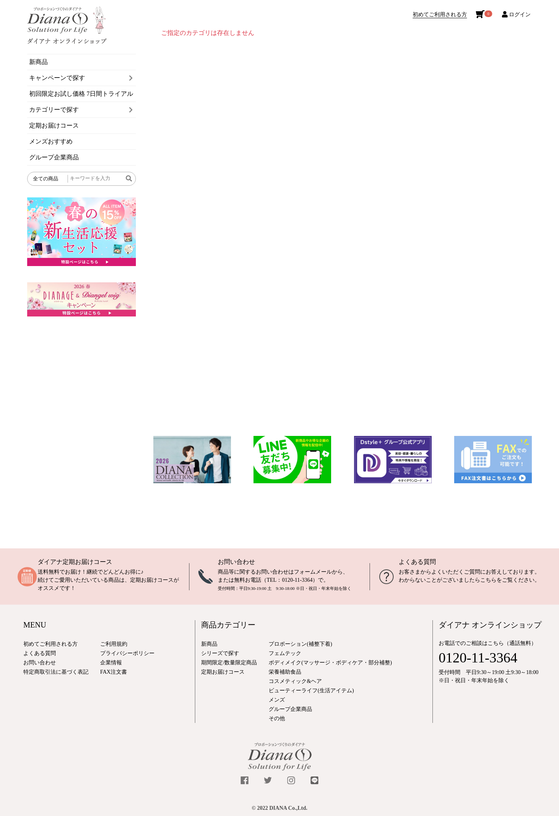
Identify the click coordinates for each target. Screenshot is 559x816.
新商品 (38, 62)
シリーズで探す (220, 653)
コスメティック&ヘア (295, 681)
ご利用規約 (113, 644)
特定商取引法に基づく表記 (56, 672)
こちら (488, 580)
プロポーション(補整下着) (300, 644)
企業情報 (111, 663)
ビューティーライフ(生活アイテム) (311, 690)
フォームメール (313, 572)
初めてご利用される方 (440, 14)
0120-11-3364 (297, 580)
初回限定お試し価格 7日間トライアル (81, 93)
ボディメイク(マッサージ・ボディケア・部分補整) (330, 663)
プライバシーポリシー (127, 653)
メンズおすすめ (51, 141)
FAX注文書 (113, 672)
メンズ (277, 700)
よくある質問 (417, 561)
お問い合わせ (236, 561)
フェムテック (285, 653)
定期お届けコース (54, 125)
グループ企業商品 (54, 157)
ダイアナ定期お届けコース (75, 561)
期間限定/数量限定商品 (229, 663)
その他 (277, 718)
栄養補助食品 (285, 672)
